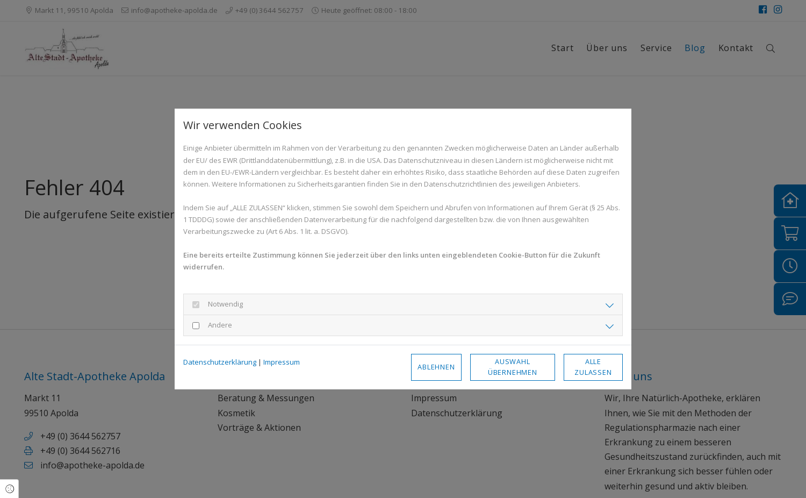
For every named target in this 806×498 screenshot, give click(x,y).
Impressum (281, 362)
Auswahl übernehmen (512, 366)
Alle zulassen (592, 366)
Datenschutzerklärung (219, 362)
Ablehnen (436, 367)
